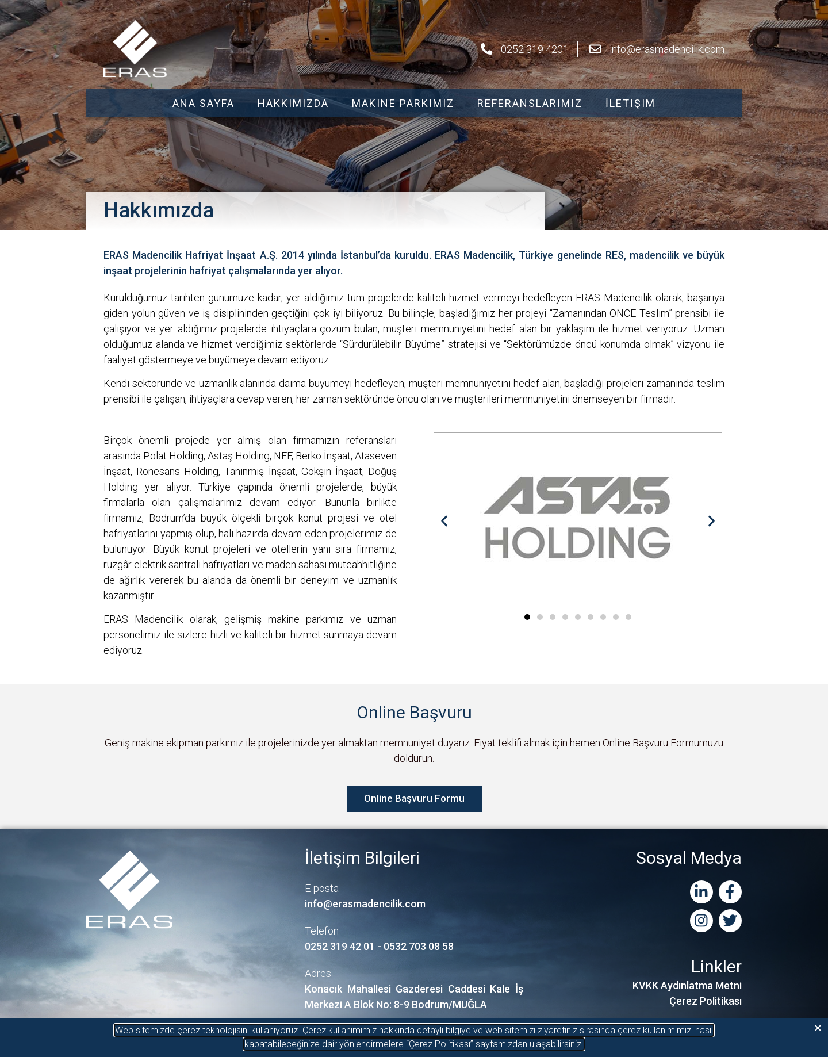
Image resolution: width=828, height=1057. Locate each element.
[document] (414, 528)
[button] (818, 1028)
